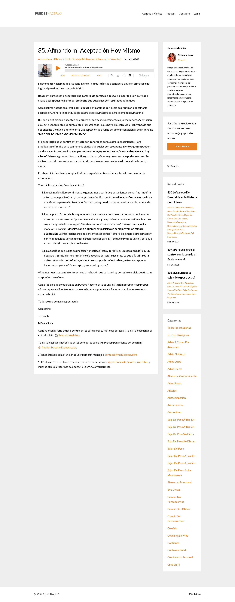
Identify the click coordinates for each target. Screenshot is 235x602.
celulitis (172, 528)
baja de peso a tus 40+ (178, 286)
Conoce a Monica (152, 13)
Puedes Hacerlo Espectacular (59, 347)
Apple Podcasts (117, 362)
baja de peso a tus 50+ (181, 426)
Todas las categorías (179, 327)
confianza (173, 542)
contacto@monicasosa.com (121, 354)
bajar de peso (175, 448)
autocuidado (175, 405)
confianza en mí (176, 550)
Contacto (184, 13)
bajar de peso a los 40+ (181, 455)
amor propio (173, 211)
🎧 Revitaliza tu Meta (67, 335)
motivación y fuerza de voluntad (101, 59)
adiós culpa (174, 361)
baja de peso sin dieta (180, 434)
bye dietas (173, 489)
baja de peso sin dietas (181, 441)
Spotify (131, 362)
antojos (172, 390)
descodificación (174, 226)
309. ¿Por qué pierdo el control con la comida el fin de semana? (181, 254)
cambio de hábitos (178, 509)
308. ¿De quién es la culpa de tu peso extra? (181, 275)
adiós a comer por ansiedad (180, 207)
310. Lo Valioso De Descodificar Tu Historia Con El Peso (182, 197)
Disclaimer (195, 594)
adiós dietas (174, 368)
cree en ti (173, 564)
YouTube (142, 362)
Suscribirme (182, 146)
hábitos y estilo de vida (67, 59)
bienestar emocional (179, 482)
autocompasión (176, 397)
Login (196, 13)
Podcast (170, 13)
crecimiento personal (180, 557)
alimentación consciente (182, 376)
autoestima (45, 59)
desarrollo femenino (176, 222)
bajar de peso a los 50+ (181, 463)
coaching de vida (177, 535)
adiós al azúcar (176, 354)
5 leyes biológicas (178, 335)
